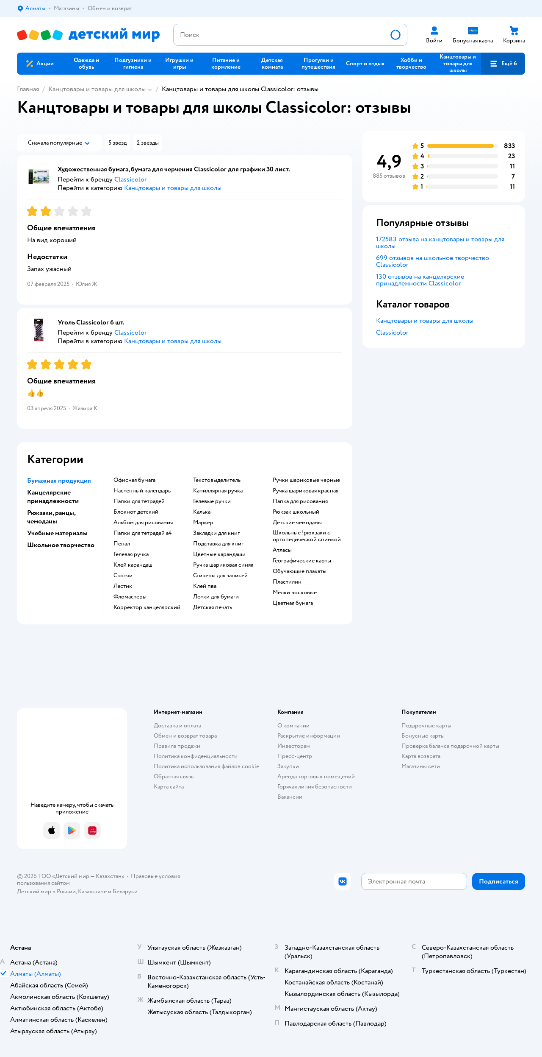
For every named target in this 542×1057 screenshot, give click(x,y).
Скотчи (123, 575)
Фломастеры (130, 596)
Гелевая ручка (131, 554)
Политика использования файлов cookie (206, 766)
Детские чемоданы (297, 522)
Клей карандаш (132, 565)
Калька (201, 512)
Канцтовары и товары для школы (97, 89)
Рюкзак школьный (296, 512)
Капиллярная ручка (218, 490)
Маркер (203, 522)
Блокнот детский (135, 512)
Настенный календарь (142, 490)
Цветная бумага (293, 603)
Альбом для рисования (143, 522)
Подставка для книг (218, 543)
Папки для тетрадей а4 (142, 533)
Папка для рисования (300, 501)
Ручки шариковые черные (306, 480)
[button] (503, 64)
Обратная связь (174, 776)
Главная (28, 89)
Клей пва (204, 586)
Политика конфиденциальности (196, 756)
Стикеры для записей (220, 575)
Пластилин (287, 582)
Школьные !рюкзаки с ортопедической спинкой (307, 536)
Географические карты (302, 560)
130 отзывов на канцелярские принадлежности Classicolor (420, 280)
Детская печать (212, 607)
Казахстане (92, 891)
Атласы (282, 550)
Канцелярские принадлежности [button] (53, 496)
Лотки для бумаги (216, 596)
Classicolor (392, 332)
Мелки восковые (295, 592)
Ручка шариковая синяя (223, 565)
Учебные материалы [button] (57, 533)
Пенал (121, 543)
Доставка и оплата (177, 725)
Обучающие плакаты (299, 571)
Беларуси (125, 891)
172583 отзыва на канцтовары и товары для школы (440, 242)
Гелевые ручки (212, 501)
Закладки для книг (216, 533)
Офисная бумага (134, 480)
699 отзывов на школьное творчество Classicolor (432, 261)
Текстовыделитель (217, 480)
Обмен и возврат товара (185, 735)
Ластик (122, 586)
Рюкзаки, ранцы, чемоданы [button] (51, 517)
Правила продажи (177, 745)
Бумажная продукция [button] (59, 480)
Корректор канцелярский (146, 607)
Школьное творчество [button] (60, 545)
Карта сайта (169, 786)
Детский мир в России (46, 891)
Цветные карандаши (219, 554)
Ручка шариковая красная (305, 490)
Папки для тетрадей (139, 501)
